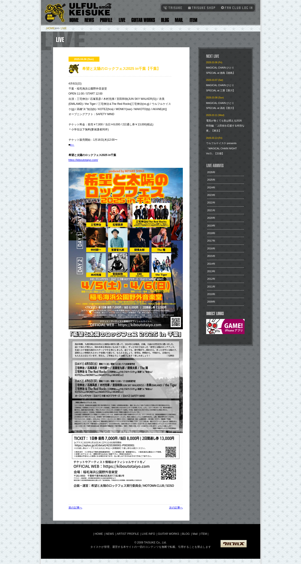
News (89, 20)
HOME (51, 28)
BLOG (186, 533)
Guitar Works (143, 20)
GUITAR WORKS (168, 533)
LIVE (64, 28)
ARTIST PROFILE (128, 533)
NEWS (110, 533)
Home (74, 20)
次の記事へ (176, 507)
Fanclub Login (235, 8)
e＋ (72, 144)
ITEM (204, 533)
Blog (165, 20)
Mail (178, 20)
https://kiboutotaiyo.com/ (83, 160)
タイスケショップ (201, 8)
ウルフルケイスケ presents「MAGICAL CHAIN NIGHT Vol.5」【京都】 (221, 148)
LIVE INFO (148, 533)
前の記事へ (75, 507)
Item (192, 20)
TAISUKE (173, 8)
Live (121, 20)
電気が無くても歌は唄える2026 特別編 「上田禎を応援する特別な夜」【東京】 (225, 125)
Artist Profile (106, 20)
